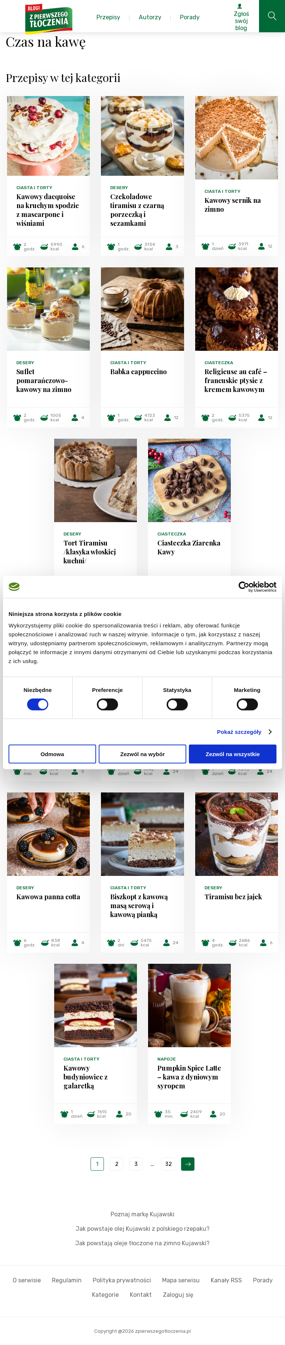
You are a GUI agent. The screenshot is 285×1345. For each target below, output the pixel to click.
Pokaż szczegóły (239, 731)
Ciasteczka (218, 362)
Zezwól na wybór (142, 754)
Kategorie (105, 1294)
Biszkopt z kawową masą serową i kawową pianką (139, 905)
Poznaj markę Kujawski (142, 1214)
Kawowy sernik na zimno (232, 205)
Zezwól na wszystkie (233, 754)
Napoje (166, 1059)
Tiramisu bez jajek (233, 896)
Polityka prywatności (122, 1280)
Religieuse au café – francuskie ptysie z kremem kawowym (235, 380)
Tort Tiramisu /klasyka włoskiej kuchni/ (89, 551)
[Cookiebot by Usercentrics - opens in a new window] (244, 586)
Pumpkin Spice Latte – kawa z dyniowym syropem (189, 1077)
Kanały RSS (226, 1280)
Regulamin (67, 1280)
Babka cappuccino (138, 371)
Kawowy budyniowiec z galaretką (85, 1077)
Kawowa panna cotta (48, 896)
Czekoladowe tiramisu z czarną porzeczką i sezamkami (137, 210)
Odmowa (52, 754)
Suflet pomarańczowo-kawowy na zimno (43, 380)
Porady (263, 1280)
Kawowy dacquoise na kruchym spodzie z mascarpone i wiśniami (47, 210)
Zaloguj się (178, 1294)
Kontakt (141, 1294)
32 (168, 1164)
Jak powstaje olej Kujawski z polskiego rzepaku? (143, 1228)
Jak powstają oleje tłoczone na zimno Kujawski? (142, 1243)
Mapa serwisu (181, 1280)
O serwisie (27, 1280)
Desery (119, 187)
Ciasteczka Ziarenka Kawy (188, 547)
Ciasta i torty (34, 187)
